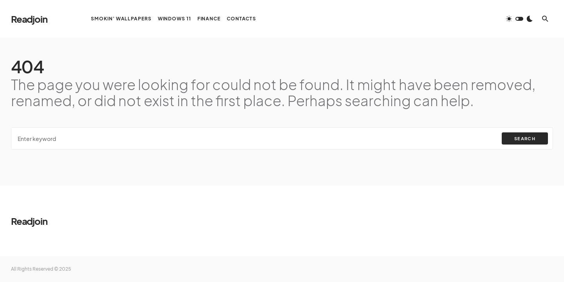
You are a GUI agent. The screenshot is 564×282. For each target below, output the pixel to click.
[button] (519, 19)
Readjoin (29, 19)
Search (524, 138)
